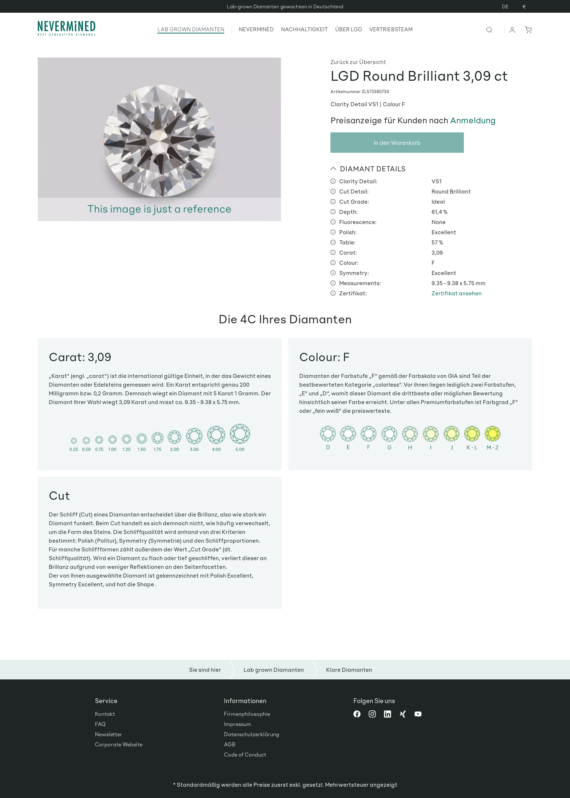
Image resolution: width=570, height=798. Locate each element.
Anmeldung (472, 120)
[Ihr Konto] (513, 29)
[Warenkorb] (527, 29)
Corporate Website (118, 744)
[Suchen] (495, 29)
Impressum (237, 724)
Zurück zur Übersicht (358, 61)
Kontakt (105, 713)
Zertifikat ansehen (456, 293)
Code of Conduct (245, 754)
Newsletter (108, 734)
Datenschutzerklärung (251, 734)
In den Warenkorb (397, 142)
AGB (230, 744)
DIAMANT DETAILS (368, 168)
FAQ (100, 724)
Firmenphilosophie (247, 713)
